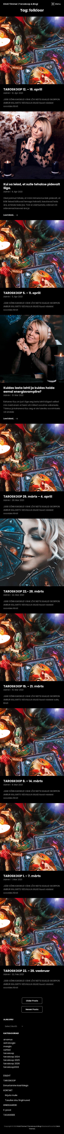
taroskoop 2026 (11, 1063)
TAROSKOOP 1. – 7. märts (22, 876)
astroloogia (9, 1043)
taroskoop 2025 (11, 1060)
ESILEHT (7, 1075)
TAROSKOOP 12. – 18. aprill (22, 89)
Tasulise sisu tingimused (17, 1100)
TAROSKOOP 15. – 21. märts (23, 686)
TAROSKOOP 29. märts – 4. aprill (27, 496)
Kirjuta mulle (11, 1095)
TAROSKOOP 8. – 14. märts (23, 781)
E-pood (7, 1110)
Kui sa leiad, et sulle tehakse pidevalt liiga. (31, 186)
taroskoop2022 (11, 1067)
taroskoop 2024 (11, 1056)
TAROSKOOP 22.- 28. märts (23, 591)
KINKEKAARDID (10, 1105)
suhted (6, 1049)
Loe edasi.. (10, 215)
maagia (7, 1046)
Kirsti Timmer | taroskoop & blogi (20, 4)
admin (6, 93)
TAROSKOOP (9, 1080)
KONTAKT (8, 1090)
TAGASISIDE (9, 1114)
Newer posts (32, 1009)
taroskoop (8, 1053)
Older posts (32, 1000)
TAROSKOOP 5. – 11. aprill (22, 293)
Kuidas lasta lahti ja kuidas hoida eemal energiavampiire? (28, 390)
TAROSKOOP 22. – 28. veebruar (26, 971)
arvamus (8, 1039)
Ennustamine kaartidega (15, 1085)
